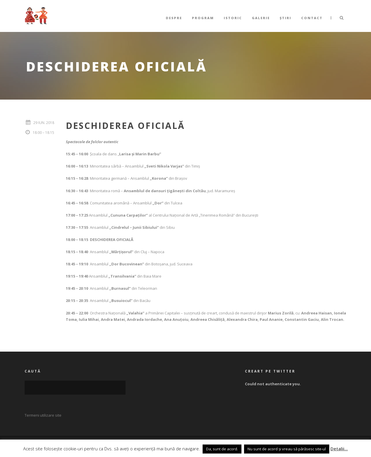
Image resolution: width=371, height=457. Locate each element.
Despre (174, 18)
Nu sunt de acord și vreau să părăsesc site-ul (287, 448)
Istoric (233, 18)
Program (203, 18)
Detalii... (339, 448)
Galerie (261, 18)
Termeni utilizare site (43, 415)
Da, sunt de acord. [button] (222, 448)
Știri (285, 18)
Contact (312, 18)
